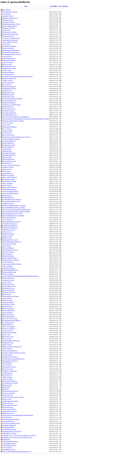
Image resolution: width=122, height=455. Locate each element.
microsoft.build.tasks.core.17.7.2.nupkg (12, 213)
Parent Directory (7, 10)
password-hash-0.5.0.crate (9, 161)
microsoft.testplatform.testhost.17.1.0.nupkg (14, 207)
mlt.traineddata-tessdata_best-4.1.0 (11, 201)
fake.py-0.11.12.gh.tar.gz (9, 326)
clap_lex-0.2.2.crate (8, 369)
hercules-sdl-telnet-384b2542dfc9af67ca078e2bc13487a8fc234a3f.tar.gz (21, 276)
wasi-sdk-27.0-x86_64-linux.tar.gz (11, 38)
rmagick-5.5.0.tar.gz (8, 131)
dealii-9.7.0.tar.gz (7, 344)
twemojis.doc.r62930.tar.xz (9, 60)
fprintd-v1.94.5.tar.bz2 (8, 308)
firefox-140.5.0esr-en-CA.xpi (10, 318)
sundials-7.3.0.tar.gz (8, 80)
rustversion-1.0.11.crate (8, 110)
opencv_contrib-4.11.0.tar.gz (10, 177)
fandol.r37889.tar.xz (8, 324)
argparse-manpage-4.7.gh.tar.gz (10, 401)
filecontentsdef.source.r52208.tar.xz (12, 320)
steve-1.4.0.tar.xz (7, 84)
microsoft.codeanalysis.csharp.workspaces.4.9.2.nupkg (16, 211)
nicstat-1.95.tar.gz (7, 185)
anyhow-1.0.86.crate (8, 403)
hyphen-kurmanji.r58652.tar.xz (10, 270)
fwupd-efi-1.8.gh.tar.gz (8, 302)
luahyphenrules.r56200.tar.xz (10, 225)
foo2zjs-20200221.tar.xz (9, 310)
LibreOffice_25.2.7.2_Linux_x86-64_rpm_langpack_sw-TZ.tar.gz (19, 435)
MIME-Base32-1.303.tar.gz (9, 433)
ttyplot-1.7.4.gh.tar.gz (8, 62)
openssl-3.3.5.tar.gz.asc (8, 175)
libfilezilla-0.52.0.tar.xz (8, 233)
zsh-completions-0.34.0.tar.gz (10, 12)
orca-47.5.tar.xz (7, 171)
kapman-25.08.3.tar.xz (8, 256)
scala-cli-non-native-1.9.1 (9, 108)
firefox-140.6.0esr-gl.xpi (9, 316)
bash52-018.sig (6, 387)
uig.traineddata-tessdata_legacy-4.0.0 (12, 54)
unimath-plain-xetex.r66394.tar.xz (11, 50)
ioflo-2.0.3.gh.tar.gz (8, 266)
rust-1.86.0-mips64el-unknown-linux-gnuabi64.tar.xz (16, 116)
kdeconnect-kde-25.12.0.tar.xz (10, 250)
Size (60, 6)
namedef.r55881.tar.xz (8, 197)
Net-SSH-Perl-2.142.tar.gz (9, 429)
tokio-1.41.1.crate (7, 64)
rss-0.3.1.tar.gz (6, 125)
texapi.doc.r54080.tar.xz (9, 72)
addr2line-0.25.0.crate (8, 413)
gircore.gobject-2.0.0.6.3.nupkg (10, 296)
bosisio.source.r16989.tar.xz (10, 381)
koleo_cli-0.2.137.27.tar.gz (9, 243)
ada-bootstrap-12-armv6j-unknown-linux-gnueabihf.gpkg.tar (18, 415)
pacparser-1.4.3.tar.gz (8, 167)
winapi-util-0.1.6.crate (8, 36)
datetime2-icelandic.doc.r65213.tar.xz (12, 346)
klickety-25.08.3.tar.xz (8, 248)
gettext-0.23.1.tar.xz (8, 300)
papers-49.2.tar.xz (7, 163)
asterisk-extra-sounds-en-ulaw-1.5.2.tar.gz (13, 397)
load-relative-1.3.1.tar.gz (9, 229)
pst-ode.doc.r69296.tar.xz (9, 141)
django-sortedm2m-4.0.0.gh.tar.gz (11, 340)
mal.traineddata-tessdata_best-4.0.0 (11, 221)
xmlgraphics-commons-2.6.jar (10, 18)
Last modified (53, 6)
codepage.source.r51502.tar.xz (10, 360)
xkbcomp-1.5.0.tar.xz (8, 20)
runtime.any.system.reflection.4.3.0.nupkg (13, 120)
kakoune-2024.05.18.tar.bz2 (10, 258)
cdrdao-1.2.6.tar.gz (7, 377)
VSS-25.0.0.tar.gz (7, 417)
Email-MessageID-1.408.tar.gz (10, 441)
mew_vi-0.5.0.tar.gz (8, 219)
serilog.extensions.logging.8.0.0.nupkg (12, 98)
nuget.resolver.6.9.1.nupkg (9, 181)
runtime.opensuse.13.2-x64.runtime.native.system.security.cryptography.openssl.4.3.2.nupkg (26, 118)
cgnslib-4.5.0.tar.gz (7, 373)
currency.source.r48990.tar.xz (10, 350)
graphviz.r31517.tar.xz (8, 284)
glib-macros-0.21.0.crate (9, 292)
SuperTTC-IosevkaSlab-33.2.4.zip (11, 423)
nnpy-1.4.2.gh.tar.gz (8, 183)
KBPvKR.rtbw (6, 439)
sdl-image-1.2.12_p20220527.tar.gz (11, 104)
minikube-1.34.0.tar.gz (8, 203)
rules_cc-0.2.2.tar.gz (8, 122)
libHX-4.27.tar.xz (7, 237)
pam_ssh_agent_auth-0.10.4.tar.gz (11, 165)
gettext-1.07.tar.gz (7, 298)
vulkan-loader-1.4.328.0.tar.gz (10, 40)
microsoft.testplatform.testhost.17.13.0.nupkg (14, 205)
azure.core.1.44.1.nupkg (9, 393)
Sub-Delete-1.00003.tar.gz (9, 425)
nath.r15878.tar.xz (7, 195)
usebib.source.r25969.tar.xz (9, 46)
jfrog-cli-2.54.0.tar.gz (8, 262)
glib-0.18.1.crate (7, 294)
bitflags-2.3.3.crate (7, 385)
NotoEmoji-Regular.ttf (8, 427)
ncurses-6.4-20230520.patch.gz (10, 193)
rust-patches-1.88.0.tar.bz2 (9, 112)
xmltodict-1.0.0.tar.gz (8, 16)
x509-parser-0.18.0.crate (9, 28)
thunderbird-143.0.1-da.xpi (9, 68)
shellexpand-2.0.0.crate (8, 94)
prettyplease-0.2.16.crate (9, 145)
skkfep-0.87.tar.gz (7, 90)
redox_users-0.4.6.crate (8, 135)
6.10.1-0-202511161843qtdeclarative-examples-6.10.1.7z (17, 451)
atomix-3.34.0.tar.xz (8, 395)
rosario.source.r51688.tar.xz (10, 127)
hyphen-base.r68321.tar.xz (9, 272)
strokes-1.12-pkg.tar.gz (8, 82)
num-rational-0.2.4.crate (9, 179)
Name (25, 6)
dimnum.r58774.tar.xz (8, 342)
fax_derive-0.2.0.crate (8, 322)
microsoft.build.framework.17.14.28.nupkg (13, 215)
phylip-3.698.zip (7, 149)
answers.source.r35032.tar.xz (10, 405)
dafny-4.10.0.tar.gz (7, 348)
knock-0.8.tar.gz (7, 246)
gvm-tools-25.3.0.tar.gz (8, 280)
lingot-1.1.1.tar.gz (7, 231)
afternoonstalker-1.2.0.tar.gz (10, 411)
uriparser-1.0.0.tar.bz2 (8, 48)
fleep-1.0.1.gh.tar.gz (8, 312)
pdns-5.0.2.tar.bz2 (7, 157)
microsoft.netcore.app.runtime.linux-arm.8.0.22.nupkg (16, 209)
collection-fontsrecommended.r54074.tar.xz (13, 358)
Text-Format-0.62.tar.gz (9, 421)
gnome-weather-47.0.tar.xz (9, 286)
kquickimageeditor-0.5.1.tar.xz (10, 239)
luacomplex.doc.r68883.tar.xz (10, 227)
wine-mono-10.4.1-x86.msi (9, 32)
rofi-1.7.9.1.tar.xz (7, 129)
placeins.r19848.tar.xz (8, 147)
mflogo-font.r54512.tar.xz (9, 217)
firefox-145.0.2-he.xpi (8, 314)
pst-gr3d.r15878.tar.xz (8, 143)
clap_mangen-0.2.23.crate (9, 367)
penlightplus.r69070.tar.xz (9, 155)
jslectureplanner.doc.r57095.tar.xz (11, 260)
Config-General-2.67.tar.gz (9, 445)
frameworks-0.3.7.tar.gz (9, 304)
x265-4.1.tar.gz (6, 30)
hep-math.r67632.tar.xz (8, 278)
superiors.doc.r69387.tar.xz (9, 78)
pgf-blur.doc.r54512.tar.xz (9, 153)
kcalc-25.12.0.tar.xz (8, 254)
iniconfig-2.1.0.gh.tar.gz (9, 268)
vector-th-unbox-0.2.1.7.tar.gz (10, 42)
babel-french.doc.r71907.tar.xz (10, 391)
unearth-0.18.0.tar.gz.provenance (11, 52)
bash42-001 (6, 389)
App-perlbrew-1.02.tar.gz (9, 449)
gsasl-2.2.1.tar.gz (7, 282)
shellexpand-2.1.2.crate (8, 92)
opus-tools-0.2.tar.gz (8, 173)
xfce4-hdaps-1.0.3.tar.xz (9, 22)
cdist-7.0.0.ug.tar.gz (8, 379)
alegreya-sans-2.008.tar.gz (9, 409)
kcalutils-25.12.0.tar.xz (8, 252)
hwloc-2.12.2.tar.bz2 (8, 274)
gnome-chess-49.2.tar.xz (9, 290)
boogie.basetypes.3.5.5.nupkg (10, 383)
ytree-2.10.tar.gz (7, 14)
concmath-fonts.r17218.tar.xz (10, 356)
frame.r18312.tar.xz (8, 306)
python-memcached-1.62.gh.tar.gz (11, 139)
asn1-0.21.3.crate (7, 399)
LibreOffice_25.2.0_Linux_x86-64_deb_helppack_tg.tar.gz (17, 437)
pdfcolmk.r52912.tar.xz (8, 159)
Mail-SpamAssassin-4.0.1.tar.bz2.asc (12, 431)
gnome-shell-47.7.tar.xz (9, 288)
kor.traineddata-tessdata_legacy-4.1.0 (12, 241)
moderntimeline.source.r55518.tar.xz (12, 199)
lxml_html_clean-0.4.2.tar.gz (10, 223)
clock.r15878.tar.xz (7, 362)
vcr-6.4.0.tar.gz (6, 44)
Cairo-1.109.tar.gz (7, 447)
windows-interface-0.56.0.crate (10, 34)
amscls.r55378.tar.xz (8, 407)
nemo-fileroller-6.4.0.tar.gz (9, 189)
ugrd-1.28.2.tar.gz (7, 56)
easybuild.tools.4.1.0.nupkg (9, 332)
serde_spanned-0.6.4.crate (9, 100)
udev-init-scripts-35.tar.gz (9, 58)
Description (65, 6)
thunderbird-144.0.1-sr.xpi (9, 66)
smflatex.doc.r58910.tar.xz (9, 86)
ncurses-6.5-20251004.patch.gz (10, 191)
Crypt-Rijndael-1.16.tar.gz (9, 443)
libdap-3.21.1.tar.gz (7, 235)
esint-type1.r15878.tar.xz (9, 328)
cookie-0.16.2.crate (7, 354)
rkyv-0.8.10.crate (7, 133)
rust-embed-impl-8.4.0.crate (10, 114)
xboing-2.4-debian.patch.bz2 (10, 26)
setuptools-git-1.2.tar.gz (9, 96)
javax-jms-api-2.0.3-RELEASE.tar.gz (12, 264)
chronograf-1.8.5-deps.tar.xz (10, 371)
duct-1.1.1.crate (7, 334)
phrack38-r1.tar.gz (7, 151)
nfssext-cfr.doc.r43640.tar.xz (10, 187)
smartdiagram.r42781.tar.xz (9, 88)
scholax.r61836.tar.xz (8, 106)
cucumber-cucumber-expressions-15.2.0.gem (14, 352)
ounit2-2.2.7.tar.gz (7, 169)
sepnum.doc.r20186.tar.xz (9, 102)
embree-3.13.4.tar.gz (8, 330)
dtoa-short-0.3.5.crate (8, 336)
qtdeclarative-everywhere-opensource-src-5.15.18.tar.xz (16, 137)
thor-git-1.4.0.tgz (7, 70)
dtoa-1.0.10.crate (7, 338)
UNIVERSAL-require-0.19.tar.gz (11, 419)
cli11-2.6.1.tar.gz (7, 364)
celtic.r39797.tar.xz (7, 375)
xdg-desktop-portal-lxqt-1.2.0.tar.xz (11, 24)
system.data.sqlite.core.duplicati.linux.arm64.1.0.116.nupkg (17, 76)
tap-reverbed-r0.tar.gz (8, 74)
